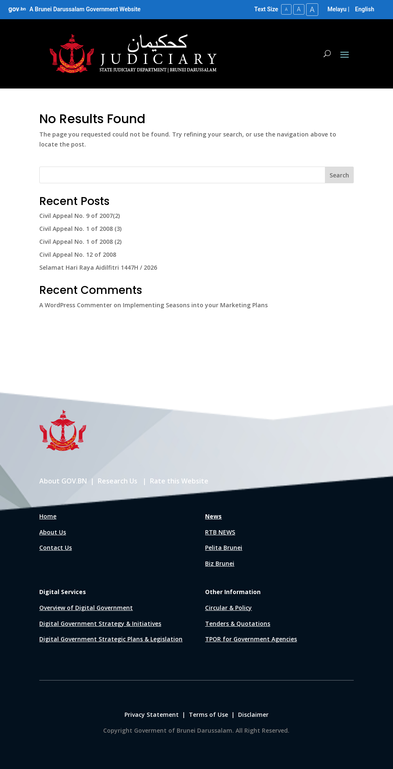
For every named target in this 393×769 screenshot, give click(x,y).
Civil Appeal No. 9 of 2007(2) (79, 216)
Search (339, 175)
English (364, 9)
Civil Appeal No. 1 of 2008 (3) (80, 229)
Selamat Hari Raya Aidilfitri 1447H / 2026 (98, 267)
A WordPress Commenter (75, 305)
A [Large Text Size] (311, 9)
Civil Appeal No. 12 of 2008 (77, 254)
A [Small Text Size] (285, 9)
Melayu (337, 9)
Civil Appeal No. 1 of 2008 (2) (80, 241)
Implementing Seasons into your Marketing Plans (195, 305)
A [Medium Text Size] (298, 9)
